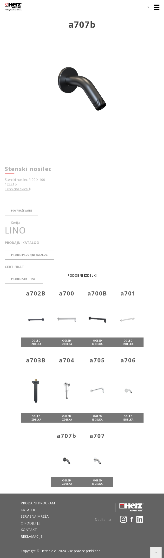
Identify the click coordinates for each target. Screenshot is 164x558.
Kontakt (29, 529)
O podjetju (30, 523)
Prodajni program (38, 503)
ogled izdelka (36, 350)
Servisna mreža (35, 516)
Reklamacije (31, 536)
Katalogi (29, 510)
